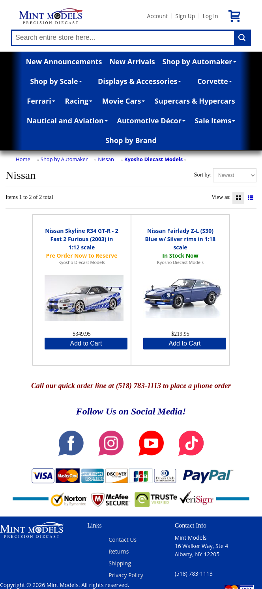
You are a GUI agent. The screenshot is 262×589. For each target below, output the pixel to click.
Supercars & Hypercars (195, 101)
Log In (210, 16)
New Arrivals (132, 61)
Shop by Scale (56, 81)
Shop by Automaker (199, 61)
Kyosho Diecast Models (153, 159)
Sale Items (215, 120)
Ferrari (41, 101)
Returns (119, 551)
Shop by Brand (131, 140)
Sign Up (185, 16)
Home (23, 159)
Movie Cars (123, 101)
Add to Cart (86, 343)
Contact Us (123, 539)
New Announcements (64, 61)
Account (157, 16)
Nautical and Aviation (67, 120)
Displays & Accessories (139, 81)
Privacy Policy (126, 575)
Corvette (214, 81)
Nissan (106, 159)
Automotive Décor (151, 120)
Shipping (120, 563)
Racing (79, 101)
